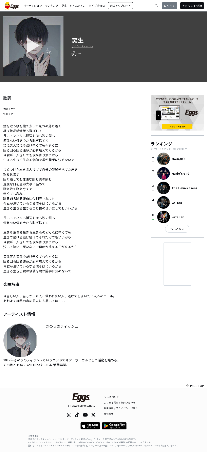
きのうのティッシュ (82, 46)
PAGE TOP (195, 386)
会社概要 (109, 413)
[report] (79, 53)
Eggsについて (111, 396)
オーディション (33, 5)
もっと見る (177, 229)
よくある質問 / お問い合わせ (120, 402)
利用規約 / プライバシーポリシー (122, 408)
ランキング (51, 5)
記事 (64, 5)
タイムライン (78, 5)
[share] (74, 53)
